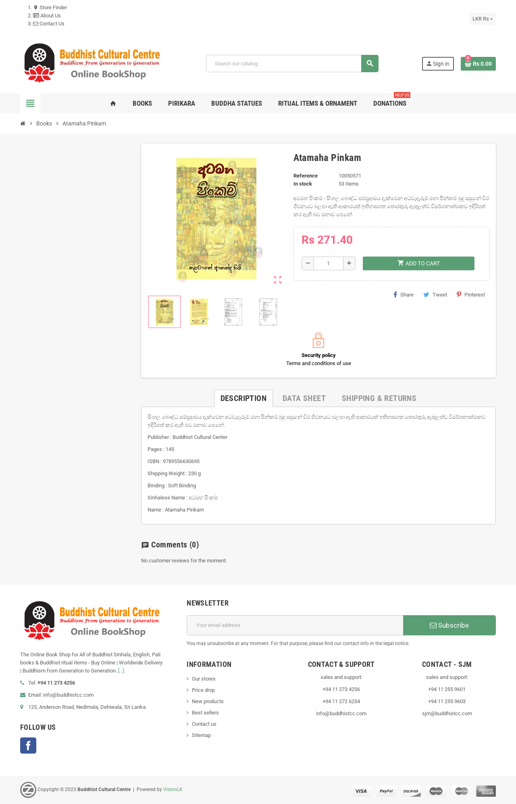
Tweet (435, 294)
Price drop (203, 690)
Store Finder (50, 7)
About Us (47, 16)
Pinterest (471, 294)
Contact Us (48, 24)
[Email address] (295, 625)
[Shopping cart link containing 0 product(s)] (478, 64)
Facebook (28, 745)
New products (208, 701)
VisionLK (173, 789)
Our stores (204, 679)
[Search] (292, 63)
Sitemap (201, 735)
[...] (121, 671)
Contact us (204, 724)
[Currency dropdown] (482, 19)
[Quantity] (328, 263)
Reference (305, 176)
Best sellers (205, 713)
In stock (302, 184)
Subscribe (449, 625)
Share (403, 294)
